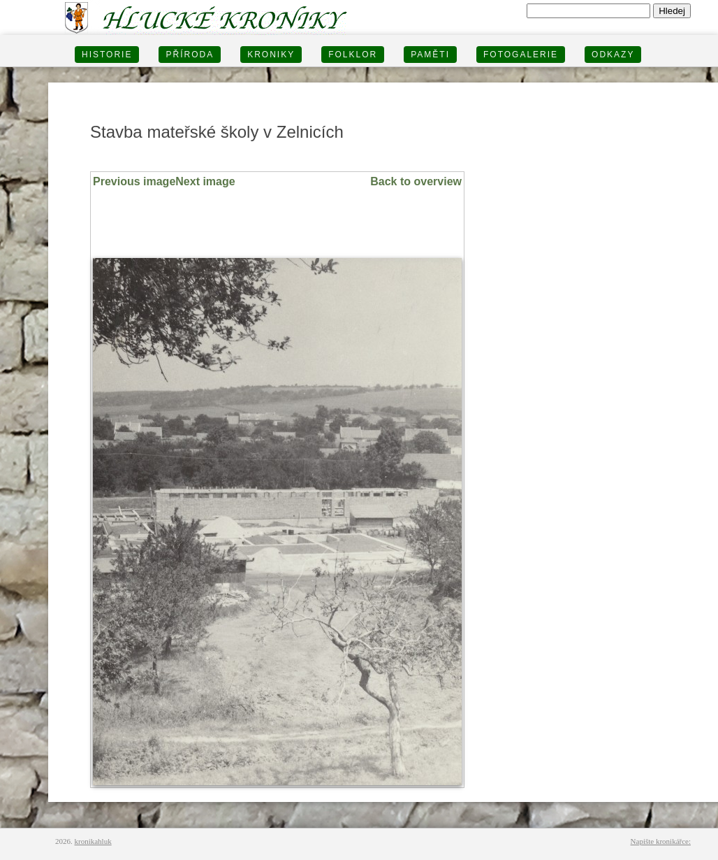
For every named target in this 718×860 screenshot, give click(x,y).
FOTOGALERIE (520, 54)
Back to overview (416, 181)
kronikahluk (93, 841)
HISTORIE (107, 54)
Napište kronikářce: (661, 841)
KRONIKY (271, 54)
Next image (205, 181)
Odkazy (613, 54)
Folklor (352, 54)
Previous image (134, 181)
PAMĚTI (430, 54)
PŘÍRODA (190, 54)
